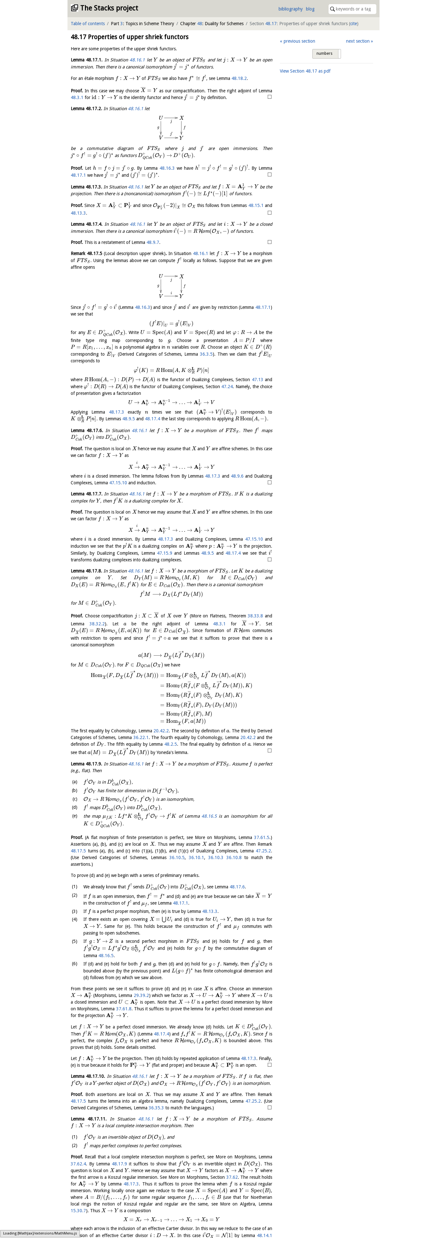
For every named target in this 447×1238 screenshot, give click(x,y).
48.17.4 (152, 418)
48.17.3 (116, 412)
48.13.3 (78, 213)
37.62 (92, 1220)
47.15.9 (164, 553)
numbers (324, 53)
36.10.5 (177, 860)
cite (353, 23)
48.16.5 (107, 828)
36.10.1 (196, 860)
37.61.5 (261, 840)
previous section (299, 41)
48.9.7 (152, 242)
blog (310, 8)
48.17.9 (121, 1200)
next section (358, 41)
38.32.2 (97, 623)
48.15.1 (256, 205)
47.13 (257, 379)
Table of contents (88, 23)
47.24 (227, 386)
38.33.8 (255, 615)
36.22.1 (141, 737)
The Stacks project (109, 8)
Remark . (119, 253)
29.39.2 (154, 1001)
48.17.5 (78, 854)
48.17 (271, 23)
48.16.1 (137, 59)
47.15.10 (118, 482)
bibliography (291, 8)
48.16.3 (167, 168)
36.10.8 (234, 860)
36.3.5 (206, 354)
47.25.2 (263, 854)
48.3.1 (77, 97)
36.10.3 (215, 860)
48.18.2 (239, 78)
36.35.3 (140, 1146)
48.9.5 (128, 418)
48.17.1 (78, 175)
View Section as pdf (305, 71)
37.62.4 (78, 1200)
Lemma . (87, 59)
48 (199, 23)
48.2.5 (170, 744)
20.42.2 (161, 730)
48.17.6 (147, 896)
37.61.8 (192, 1014)
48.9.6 (237, 476)
